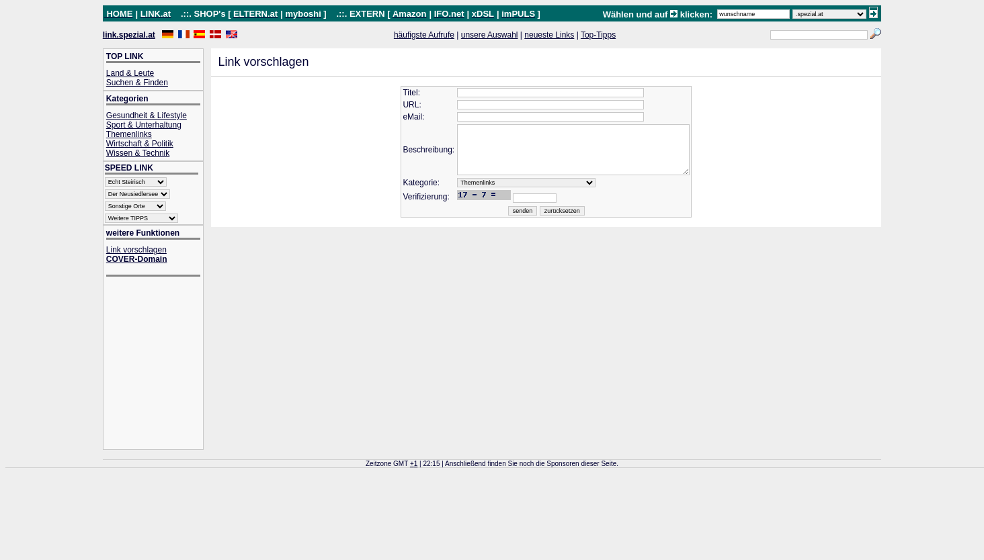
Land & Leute (130, 73)
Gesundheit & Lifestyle (146, 115)
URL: (400, 104)
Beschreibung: (417, 155)
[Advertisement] (160, 364)
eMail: (402, 117)
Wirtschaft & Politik (139, 143)
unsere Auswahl (489, 35)
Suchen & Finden (137, 82)
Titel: (400, 92)
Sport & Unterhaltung (143, 125)
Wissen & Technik (137, 153)
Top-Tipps (598, 35)
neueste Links (549, 35)
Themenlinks (129, 134)
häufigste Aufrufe (424, 35)
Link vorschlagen (136, 249)
